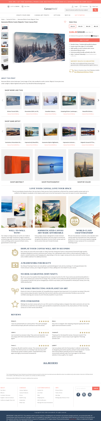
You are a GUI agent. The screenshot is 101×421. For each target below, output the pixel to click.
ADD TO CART (84, 40)
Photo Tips (22, 402)
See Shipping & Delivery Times (83, 72)
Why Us (67, 15)
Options (57, 15)
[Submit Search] (95, 10)
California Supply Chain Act (8, 400)
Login (75, 6)
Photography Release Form (62, 397)
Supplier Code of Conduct (7, 397)
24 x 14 (72, 26)
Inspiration (22, 400)
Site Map (58, 395)
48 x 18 (96, 26)
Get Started (80, 15)
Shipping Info (40, 397)
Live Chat (25, 6)
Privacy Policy (59, 390)
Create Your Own (23, 15)
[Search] (81, 10)
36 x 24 (88, 26)
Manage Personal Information (45, 402)
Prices (21, 395)
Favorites (85, 6)
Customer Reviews (5, 395)
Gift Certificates (41, 400)
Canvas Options (24, 390)
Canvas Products (24, 392)
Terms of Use (59, 392)
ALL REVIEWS (50, 363)
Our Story (3, 390)
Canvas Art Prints (42, 15)
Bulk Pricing (23, 397)
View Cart (94, 6)
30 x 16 (80, 26)
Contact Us (40, 390)
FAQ (38, 395)
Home (2, 19)
